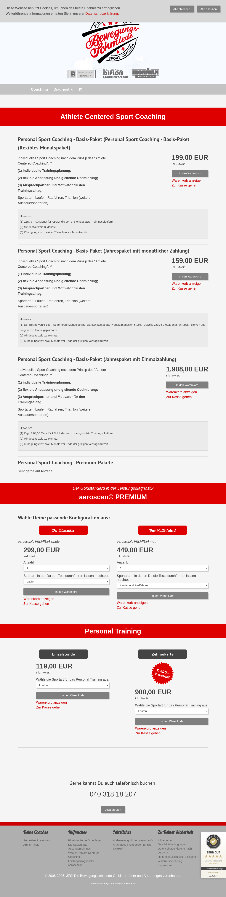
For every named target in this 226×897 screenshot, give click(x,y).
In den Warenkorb (190, 173)
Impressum (165, 865)
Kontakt (118, 848)
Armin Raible (31, 844)
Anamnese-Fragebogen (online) (133, 844)
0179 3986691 (98, 4)
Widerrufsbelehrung (170, 861)
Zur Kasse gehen (184, 185)
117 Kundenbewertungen (213, 868)
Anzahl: (29, 562)
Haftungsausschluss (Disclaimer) (178, 856)
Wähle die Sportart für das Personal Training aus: (72, 679)
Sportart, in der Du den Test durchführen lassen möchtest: (66, 576)
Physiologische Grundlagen (85, 840)
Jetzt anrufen (113, 809)
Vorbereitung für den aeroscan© (133, 840)
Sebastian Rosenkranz (37, 840)
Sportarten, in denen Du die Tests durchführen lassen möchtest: (156, 578)
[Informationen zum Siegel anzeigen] (213, 874)
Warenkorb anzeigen (187, 180)
